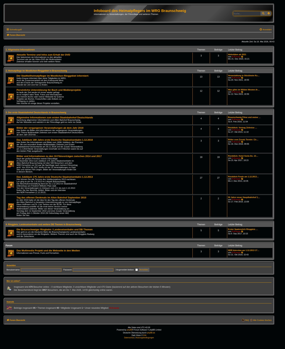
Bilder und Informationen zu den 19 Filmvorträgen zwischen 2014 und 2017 (59, 156)
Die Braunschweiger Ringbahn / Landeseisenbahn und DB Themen (55, 229)
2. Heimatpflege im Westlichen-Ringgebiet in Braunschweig (36, 71)
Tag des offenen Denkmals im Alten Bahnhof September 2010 (51, 197)
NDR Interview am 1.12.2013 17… (243, 250)
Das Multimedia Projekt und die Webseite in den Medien (48, 250)
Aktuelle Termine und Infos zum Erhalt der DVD (43, 54)
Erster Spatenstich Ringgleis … (243, 229)
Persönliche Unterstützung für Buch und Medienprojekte (49, 90)
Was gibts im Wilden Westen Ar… (244, 90)
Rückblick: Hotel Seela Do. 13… (243, 156)
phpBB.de (151, 333)
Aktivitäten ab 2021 (237, 54)
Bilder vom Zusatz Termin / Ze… (243, 139)
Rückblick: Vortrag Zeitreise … (242, 127)
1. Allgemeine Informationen (20, 49)
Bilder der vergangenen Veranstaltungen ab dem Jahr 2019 (50, 127)
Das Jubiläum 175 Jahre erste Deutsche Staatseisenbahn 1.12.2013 (55, 176)
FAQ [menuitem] (247, 320)
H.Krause (236, 57)
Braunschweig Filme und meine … (244, 117)
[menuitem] (265, 29)
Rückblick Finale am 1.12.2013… (243, 176)
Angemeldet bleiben (127, 270)
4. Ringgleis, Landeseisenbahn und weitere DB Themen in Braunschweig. (44, 224)
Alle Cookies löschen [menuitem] (262, 320)
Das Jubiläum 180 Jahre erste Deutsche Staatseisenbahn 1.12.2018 (55, 139)
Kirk (144, 335)
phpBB (129, 330)
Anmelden (11, 265)
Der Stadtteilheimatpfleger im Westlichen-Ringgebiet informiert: (53, 75)
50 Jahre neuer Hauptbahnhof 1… (244, 197)
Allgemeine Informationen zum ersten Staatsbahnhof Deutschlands (55, 117)
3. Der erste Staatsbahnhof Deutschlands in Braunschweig (36, 112)
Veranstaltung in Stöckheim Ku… (244, 75)
